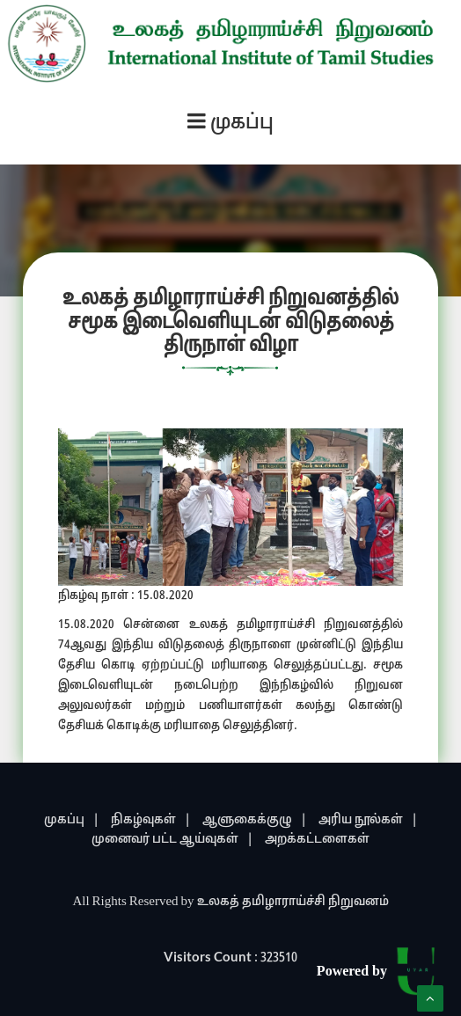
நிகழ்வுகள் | (151, 820)
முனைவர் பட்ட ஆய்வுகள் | (172, 839)
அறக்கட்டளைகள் (317, 839)
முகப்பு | (71, 820)
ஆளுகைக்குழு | (254, 820)
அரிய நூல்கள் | (368, 820)
